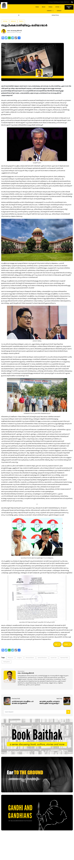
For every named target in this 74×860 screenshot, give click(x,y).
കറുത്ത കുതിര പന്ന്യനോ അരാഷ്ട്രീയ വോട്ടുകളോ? (49, 702)
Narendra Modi (64, 658)
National (13, 21)
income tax (54, 658)
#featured (10, 658)
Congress (19, 658)
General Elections (42, 658)
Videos (50, 7)
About (43, 7)
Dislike (67, 644)
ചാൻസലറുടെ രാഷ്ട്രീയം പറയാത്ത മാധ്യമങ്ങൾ (23, 702)
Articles (5, 21)
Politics (21, 21)
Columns (50, 10)
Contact (59, 10)
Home (37, 7)
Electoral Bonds (30, 658)
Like (57, 644)
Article (58, 7)
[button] (72, 2)
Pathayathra (6, 662)
